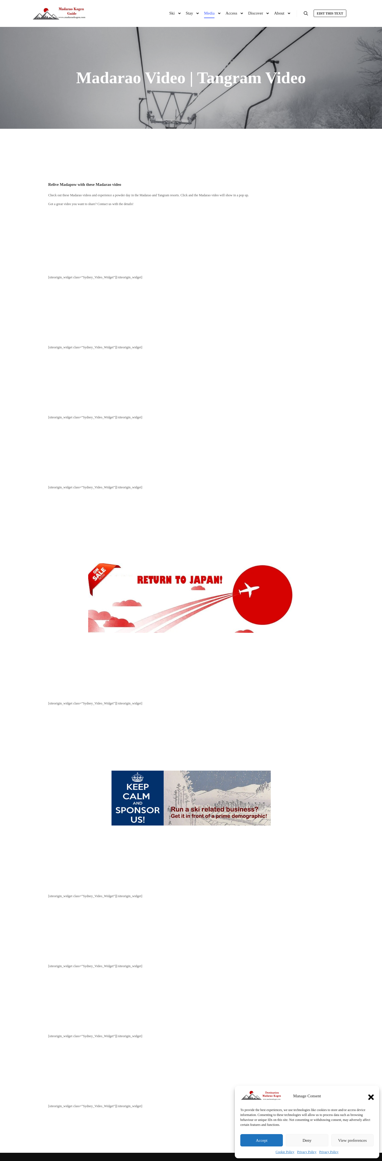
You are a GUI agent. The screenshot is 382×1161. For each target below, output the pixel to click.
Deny (307, 1140)
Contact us (104, 204)
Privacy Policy (306, 1152)
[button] (371, 1096)
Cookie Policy (285, 1152)
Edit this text (330, 13)
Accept (261, 1140)
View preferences (352, 1140)
